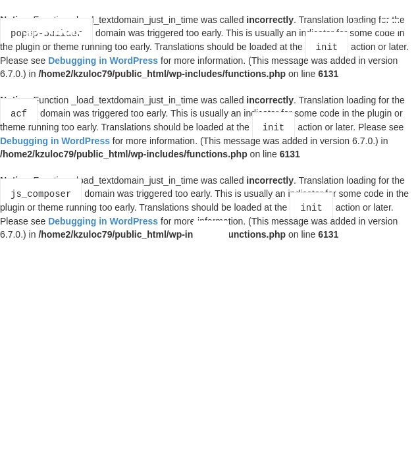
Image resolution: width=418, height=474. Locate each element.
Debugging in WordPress (103, 59)
